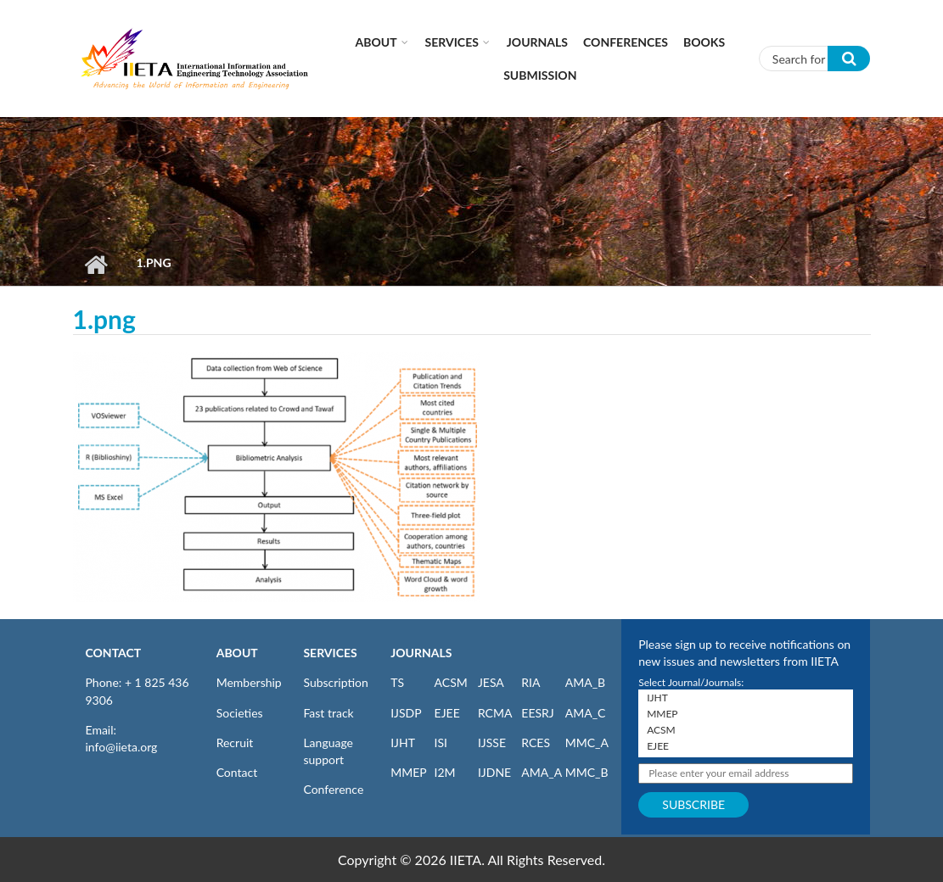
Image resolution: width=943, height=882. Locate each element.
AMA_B (585, 682)
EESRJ (537, 713)
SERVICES (329, 652)
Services (452, 42)
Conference (333, 789)
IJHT (402, 742)
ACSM (451, 682)
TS (397, 682)
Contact (237, 772)
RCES (535, 742)
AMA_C (585, 713)
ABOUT (237, 652)
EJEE (447, 713)
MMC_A (587, 742)
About (376, 42)
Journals (537, 42)
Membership (249, 682)
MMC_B (587, 772)
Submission (539, 75)
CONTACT (114, 652)
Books (704, 42)
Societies (239, 713)
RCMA (495, 713)
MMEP (408, 772)
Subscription (335, 682)
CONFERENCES (625, 42)
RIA (530, 682)
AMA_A (541, 772)
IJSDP (405, 713)
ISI (441, 742)
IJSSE (492, 742)
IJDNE (494, 772)
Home (96, 264)
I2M (445, 772)
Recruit (235, 742)
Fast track (328, 713)
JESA (491, 682)
